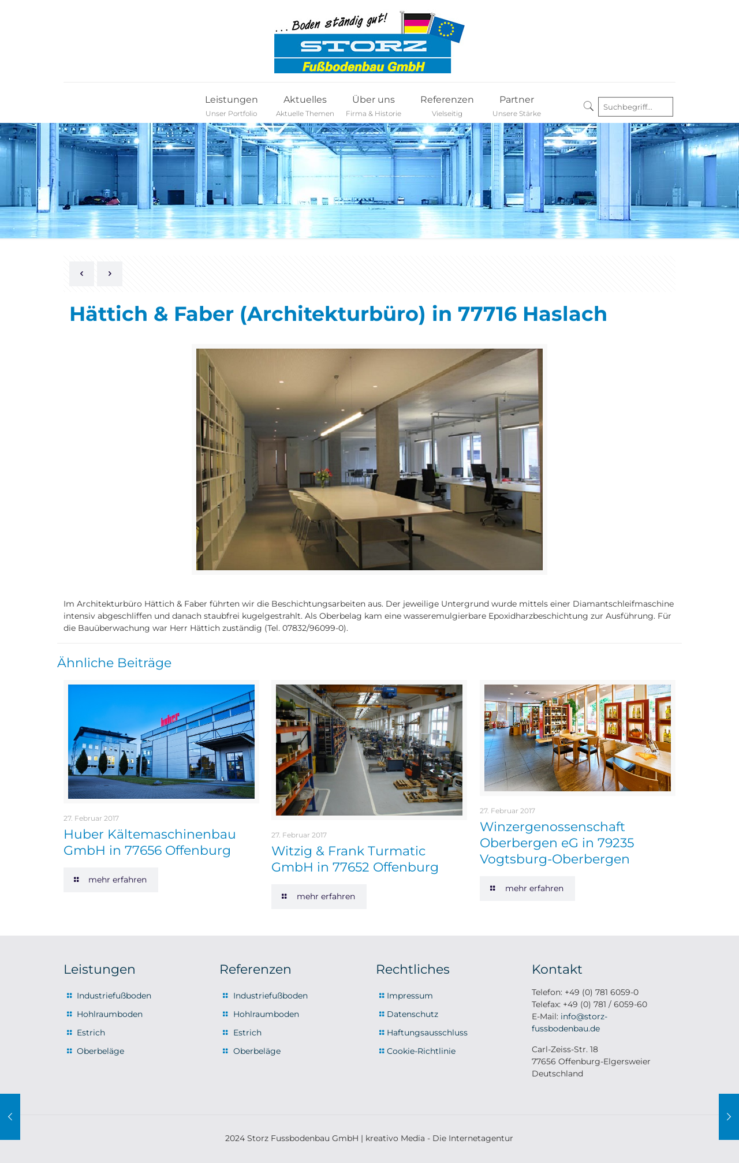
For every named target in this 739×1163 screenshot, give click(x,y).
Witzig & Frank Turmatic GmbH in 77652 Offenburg (355, 859)
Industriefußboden (114, 995)
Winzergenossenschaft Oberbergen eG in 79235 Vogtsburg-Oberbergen (557, 843)
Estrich (91, 1032)
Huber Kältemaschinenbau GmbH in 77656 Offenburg (150, 842)
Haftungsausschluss (427, 1032)
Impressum (410, 995)
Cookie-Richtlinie (421, 1051)
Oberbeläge (100, 1051)
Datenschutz (412, 1014)
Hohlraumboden (110, 1014)
